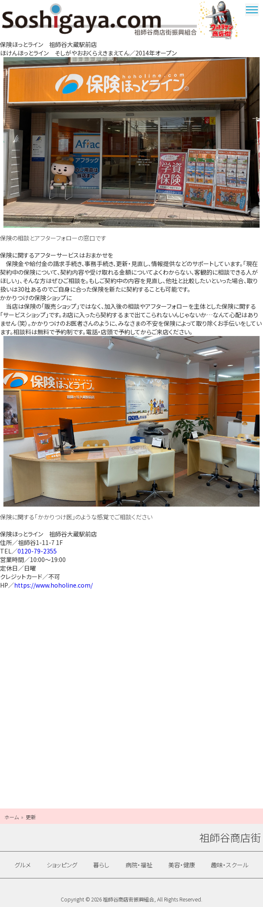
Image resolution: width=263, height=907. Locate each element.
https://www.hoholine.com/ (53, 585)
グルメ (23, 865)
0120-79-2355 (37, 551)
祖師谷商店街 (99, 19)
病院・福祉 (139, 865)
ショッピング (62, 865)
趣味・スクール (229, 865)
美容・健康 (181, 865)
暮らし (101, 865)
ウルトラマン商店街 (219, 20)
